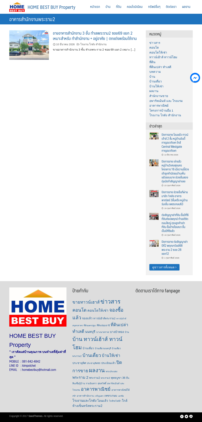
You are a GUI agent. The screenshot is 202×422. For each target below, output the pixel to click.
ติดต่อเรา (171, 6)
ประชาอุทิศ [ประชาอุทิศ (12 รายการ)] (79, 363)
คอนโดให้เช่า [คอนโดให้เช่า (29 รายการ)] (97, 310)
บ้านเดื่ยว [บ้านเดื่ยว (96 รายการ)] (91, 355)
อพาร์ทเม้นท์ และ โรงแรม (166, 100)
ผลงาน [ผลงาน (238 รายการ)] (97, 370)
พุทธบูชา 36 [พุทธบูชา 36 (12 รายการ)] (118, 377)
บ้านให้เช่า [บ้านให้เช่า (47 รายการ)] (111, 355)
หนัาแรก (95, 6)
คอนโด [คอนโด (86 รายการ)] (79, 310)
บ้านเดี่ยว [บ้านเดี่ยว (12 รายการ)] (88, 348)
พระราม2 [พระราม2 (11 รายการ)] (94, 377)
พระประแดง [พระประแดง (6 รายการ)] (111, 371)
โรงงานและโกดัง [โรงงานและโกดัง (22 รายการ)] (84, 401)
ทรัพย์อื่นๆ (154, 6)
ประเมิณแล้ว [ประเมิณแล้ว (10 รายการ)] (108, 363)
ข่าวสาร (154, 42)
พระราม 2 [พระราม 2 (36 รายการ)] (80, 377)
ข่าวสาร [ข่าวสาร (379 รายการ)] (110, 301)
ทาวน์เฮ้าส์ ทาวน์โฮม (163, 57)
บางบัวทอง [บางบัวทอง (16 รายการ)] (117, 331)
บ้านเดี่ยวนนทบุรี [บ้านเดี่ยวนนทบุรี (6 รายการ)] (103, 348)
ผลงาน (186, 6)
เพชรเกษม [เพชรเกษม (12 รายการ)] (110, 395)
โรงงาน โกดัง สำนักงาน (93, 44)
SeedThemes (35, 416)
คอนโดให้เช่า (158, 52)
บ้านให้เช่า (156, 86)
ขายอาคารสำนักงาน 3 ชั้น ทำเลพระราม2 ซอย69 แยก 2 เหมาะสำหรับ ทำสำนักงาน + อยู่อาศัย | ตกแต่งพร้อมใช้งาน (95, 36)
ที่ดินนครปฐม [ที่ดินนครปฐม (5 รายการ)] (90, 325)
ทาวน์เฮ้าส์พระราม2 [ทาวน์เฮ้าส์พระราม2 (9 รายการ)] (104, 318)
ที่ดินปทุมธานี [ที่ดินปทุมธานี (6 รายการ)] (103, 325)
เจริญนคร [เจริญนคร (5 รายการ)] (99, 396)
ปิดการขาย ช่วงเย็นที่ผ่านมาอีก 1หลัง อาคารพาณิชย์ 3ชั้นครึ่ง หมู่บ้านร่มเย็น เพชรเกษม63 (175, 198)
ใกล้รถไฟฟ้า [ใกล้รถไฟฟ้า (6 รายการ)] (115, 401)
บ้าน (108, 6)
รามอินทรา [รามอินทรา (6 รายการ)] (91, 383)
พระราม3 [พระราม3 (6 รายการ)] (105, 378)
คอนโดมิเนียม (135, 6)
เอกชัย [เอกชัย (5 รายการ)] (121, 396)
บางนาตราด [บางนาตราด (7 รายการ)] (102, 332)
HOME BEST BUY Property (51, 7)
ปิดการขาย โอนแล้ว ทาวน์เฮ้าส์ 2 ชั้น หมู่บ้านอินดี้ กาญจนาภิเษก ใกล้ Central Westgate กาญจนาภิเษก (175, 142)
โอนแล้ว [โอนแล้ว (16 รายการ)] (102, 400)
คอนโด (154, 47)
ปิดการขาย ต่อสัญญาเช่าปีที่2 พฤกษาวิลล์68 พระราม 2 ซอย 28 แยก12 (175, 247)
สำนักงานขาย (158, 96)
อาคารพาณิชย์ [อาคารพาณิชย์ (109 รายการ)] (95, 389)
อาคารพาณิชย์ (158, 105)
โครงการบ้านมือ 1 (161, 110)
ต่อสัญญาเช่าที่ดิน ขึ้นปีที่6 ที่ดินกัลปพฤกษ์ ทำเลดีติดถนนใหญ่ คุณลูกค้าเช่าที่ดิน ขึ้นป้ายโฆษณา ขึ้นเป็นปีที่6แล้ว (175, 222)
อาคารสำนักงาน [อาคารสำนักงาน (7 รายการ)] (85, 395)
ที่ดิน (118, 6)
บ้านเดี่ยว (155, 81)
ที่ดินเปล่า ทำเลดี (160, 67)
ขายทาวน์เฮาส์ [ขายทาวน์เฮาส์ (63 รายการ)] (86, 302)
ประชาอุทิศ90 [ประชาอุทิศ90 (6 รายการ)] (93, 363)
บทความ (155, 71)
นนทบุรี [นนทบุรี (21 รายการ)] (90, 331)
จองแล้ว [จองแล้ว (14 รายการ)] (87, 318)
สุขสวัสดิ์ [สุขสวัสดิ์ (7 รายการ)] (102, 383)
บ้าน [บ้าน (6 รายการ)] (127, 332)
